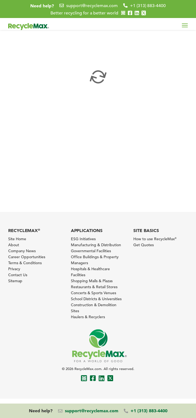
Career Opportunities (26, 256)
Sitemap (15, 280)
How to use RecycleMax (154, 238)
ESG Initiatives (83, 238)
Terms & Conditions (25, 262)
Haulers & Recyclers (88, 316)
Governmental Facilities (91, 250)
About (13, 244)
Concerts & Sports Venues (93, 292)
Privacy (14, 268)
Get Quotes (143, 244)
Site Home (17, 238)
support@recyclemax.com (92, 5)
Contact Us (17, 274)
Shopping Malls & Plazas (92, 280)
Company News (22, 250)
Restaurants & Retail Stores (94, 286)
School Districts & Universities (96, 298)
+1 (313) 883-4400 (148, 5)
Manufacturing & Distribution (96, 244)
